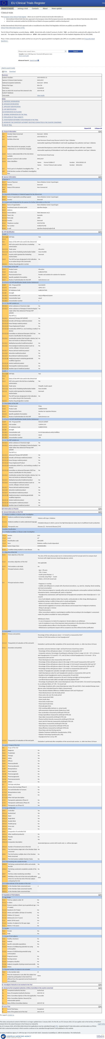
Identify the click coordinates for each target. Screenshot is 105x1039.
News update (57, 8)
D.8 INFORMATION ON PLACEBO (12, 112)
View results (41, 95)
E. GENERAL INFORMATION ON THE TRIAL (14, 114)
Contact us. (11, 1015)
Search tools (33, 60)
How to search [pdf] (24, 56)
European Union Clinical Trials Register (15, 17)
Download (12, 71)
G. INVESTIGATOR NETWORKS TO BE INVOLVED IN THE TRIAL (20, 120)
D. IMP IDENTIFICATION (9, 109)
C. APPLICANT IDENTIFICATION (11, 107)
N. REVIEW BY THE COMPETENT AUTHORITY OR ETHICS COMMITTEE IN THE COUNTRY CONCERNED (31, 122)
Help (103, 3)
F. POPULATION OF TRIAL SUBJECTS (12, 117)
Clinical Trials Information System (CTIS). (13, 28)
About (45, 8)
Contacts (35, 8)
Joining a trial (23, 8)
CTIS (56, 1026)
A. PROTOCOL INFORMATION (11, 101)
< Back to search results (8, 68)
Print (4, 71)
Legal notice (101, 1024)
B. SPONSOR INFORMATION (10, 104)
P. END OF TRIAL (7, 125)
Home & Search (7, 8)
